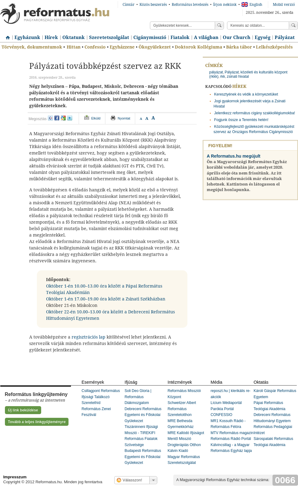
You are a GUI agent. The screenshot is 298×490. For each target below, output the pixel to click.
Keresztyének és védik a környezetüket (246, 94)
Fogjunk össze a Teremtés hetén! (241, 120)
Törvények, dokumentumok (32, 47)
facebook (56, 118)
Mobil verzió (284, 4)
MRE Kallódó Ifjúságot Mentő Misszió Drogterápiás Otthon (186, 439)
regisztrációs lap (89, 337)
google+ (63, 118)
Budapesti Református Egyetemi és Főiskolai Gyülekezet (143, 457)
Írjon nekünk (225, 4)
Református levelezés (190, 4)
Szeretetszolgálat (109, 37)
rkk (222, 76)
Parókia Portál (222, 409)
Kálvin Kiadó (178, 451)
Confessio (95, 47)
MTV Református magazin (232, 433)
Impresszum (15, 477)
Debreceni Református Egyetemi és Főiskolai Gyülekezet (143, 415)
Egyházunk (27, 37)
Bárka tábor (239, 47)
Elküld (95, 118)
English (251, 4)
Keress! (293, 25)
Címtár (129, 4)
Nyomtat (124, 118)
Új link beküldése (23, 410)
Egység (262, 37)
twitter (69, 118)
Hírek (51, 37)
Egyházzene (122, 47)
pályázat (216, 72)
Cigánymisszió (149, 37)
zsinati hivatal (238, 76)
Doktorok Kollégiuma (198, 47)
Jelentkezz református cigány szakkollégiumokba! (254, 113)
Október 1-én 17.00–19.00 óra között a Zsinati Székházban (105, 298)
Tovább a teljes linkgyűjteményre (37, 422)
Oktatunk (73, 37)
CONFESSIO (222, 415)
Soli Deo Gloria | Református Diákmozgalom (138, 397)
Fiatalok (180, 37)
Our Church (236, 37)
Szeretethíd (91, 403)
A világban (206, 37)
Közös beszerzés (153, 4)
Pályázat (285, 37)
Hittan (73, 47)
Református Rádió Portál (231, 439)
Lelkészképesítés (274, 47)
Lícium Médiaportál (226, 403)
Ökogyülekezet (155, 47)
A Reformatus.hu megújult (234, 156)
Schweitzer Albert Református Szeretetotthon (182, 409)
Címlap (6, 35)
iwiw (50, 118)
